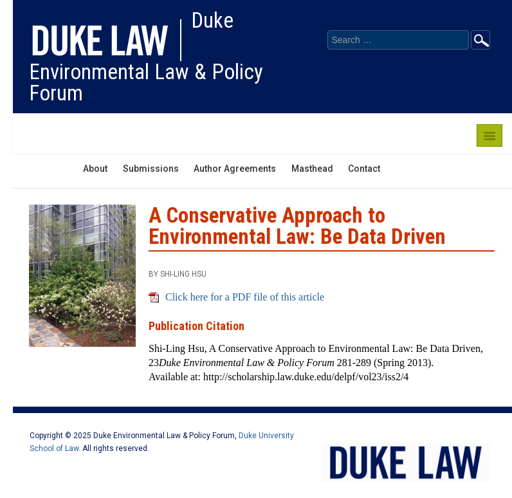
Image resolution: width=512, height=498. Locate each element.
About (95, 168)
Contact (364, 168)
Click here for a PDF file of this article (244, 296)
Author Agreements (235, 168)
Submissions (151, 168)
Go (480, 40)
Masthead (312, 168)
